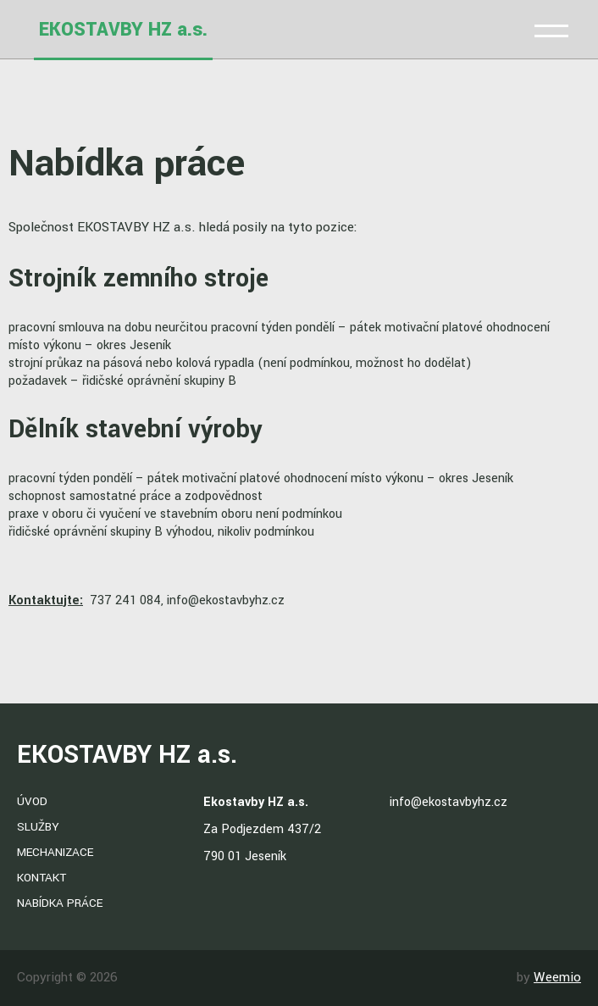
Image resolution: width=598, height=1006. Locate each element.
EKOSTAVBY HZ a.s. (123, 29)
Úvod (32, 801)
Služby (38, 827)
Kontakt (41, 878)
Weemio (557, 977)
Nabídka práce (59, 903)
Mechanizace (55, 852)
